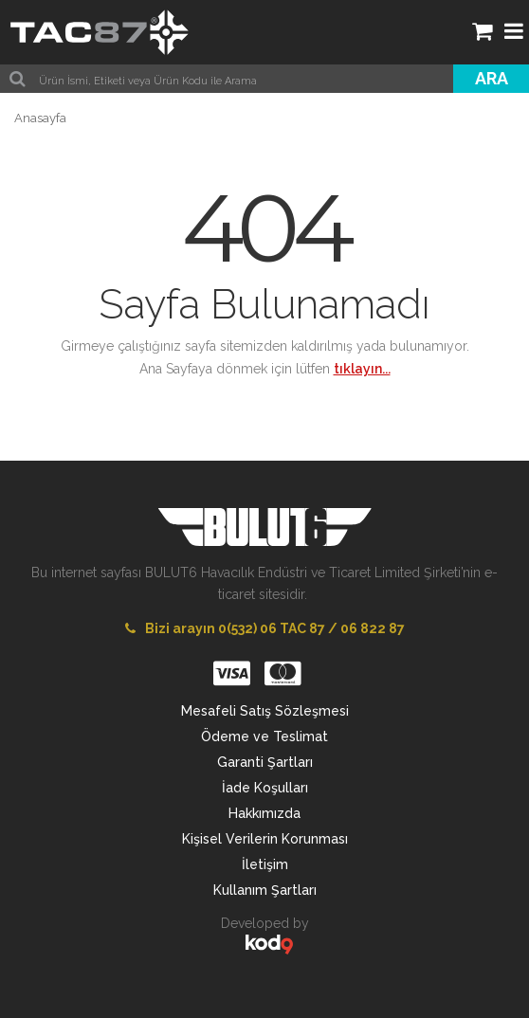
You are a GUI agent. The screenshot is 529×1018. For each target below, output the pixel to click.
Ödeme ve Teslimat (264, 736)
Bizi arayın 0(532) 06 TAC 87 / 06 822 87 (265, 628)
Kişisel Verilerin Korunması (265, 838)
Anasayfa (40, 118)
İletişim (265, 864)
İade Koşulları (265, 787)
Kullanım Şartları (265, 890)
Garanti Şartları (265, 762)
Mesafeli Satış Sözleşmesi (265, 710)
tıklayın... (362, 368)
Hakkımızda (264, 813)
